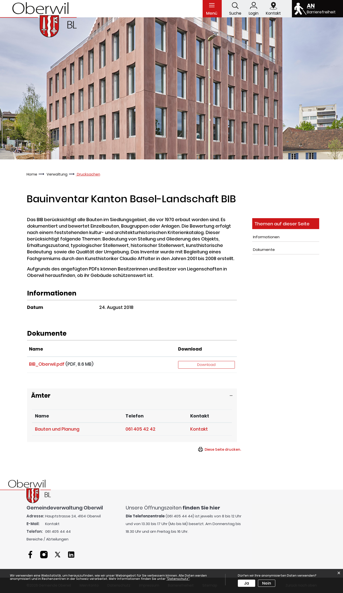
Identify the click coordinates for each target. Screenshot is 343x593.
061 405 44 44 (58, 531)
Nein (266, 583)
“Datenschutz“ (177, 579)
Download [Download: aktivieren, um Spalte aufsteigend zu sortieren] (190, 349)
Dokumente (264, 249)
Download (206, 364)
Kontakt (199, 429)
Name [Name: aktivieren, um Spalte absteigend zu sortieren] (42, 416)
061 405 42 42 (140, 429)
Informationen (266, 236)
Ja (246, 583)
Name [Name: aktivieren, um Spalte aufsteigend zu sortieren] (36, 349)
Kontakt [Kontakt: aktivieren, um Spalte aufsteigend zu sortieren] (199, 416)
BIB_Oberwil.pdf (46, 364)
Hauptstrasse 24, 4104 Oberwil (73, 516)
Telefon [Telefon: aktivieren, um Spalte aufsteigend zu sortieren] (134, 416)
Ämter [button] (40, 395)
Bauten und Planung (57, 429)
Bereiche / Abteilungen (47, 539)
